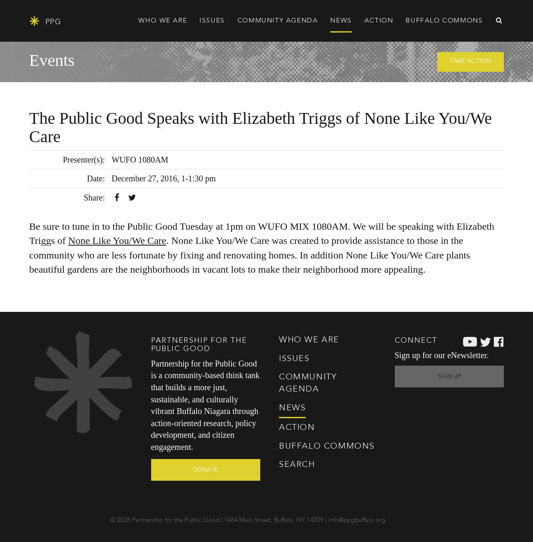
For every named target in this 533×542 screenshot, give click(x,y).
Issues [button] (212, 21)
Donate (205, 470)
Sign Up (449, 376)
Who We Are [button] (162, 21)
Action (297, 428)
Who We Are (309, 340)
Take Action (470, 61)
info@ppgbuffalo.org (356, 520)
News (340, 21)
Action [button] (379, 21)
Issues (294, 359)
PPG (45, 21)
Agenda (277, 21)
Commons (327, 446)
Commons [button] (444, 21)
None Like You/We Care (117, 240)
